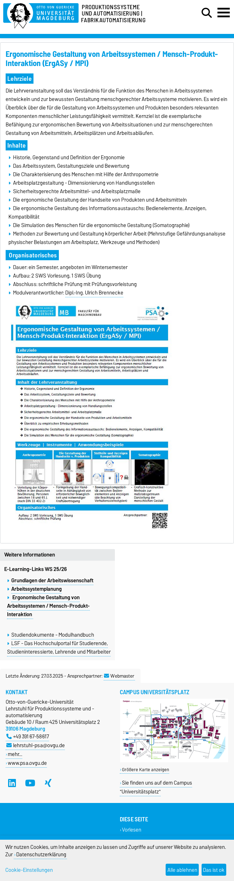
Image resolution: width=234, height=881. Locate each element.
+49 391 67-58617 (27, 736)
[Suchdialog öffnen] (207, 13)
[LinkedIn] (12, 782)
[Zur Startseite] (41, 14)
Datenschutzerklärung (41, 854)
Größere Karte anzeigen (145, 769)
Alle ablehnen (182, 869)
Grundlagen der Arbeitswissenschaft (52, 580)
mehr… (15, 754)
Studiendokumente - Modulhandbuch (52, 635)
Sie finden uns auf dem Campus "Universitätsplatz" (156, 787)
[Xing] (48, 782)
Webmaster (119, 676)
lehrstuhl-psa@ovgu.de (35, 745)
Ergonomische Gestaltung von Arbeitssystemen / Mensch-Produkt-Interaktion (48, 606)
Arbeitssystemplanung (36, 589)
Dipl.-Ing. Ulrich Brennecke (94, 292)
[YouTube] (30, 782)
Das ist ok (213, 869)
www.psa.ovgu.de (27, 762)
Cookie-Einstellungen (29, 869)
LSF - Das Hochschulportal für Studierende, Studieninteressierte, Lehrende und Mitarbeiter (59, 647)
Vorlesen (131, 830)
